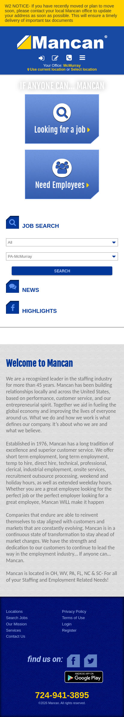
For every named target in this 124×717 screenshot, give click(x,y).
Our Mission (16, 624)
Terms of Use (73, 618)
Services (13, 630)
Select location (84, 69)
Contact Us (15, 636)
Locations (14, 611)
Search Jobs (17, 618)
